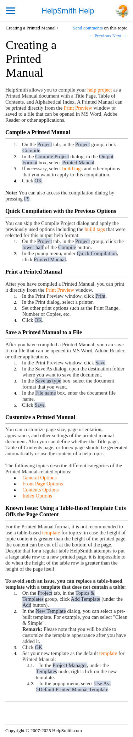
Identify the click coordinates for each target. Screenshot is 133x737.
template (51, 532)
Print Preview (78, 108)
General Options (39, 477)
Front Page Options (42, 483)
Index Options (37, 496)
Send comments (88, 28)
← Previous (100, 35)
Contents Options (40, 490)
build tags (72, 168)
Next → (119, 35)
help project (99, 90)
